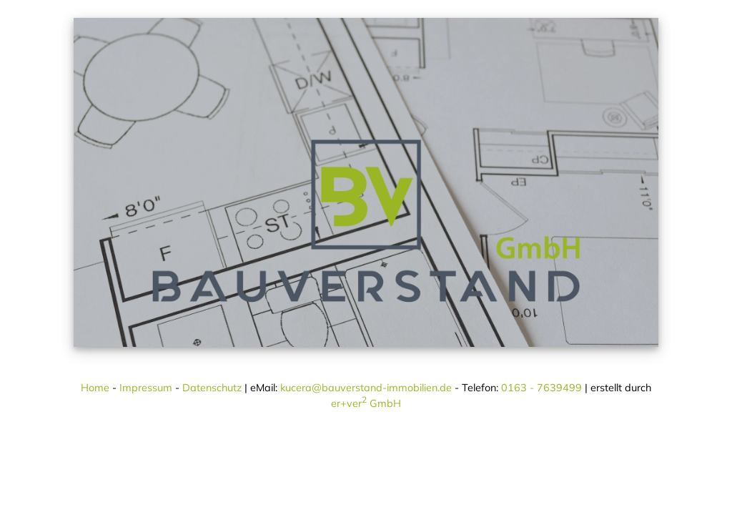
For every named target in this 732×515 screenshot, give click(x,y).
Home (95, 387)
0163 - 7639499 (541, 387)
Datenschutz (212, 387)
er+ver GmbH (366, 403)
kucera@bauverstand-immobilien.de (366, 387)
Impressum (145, 387)
